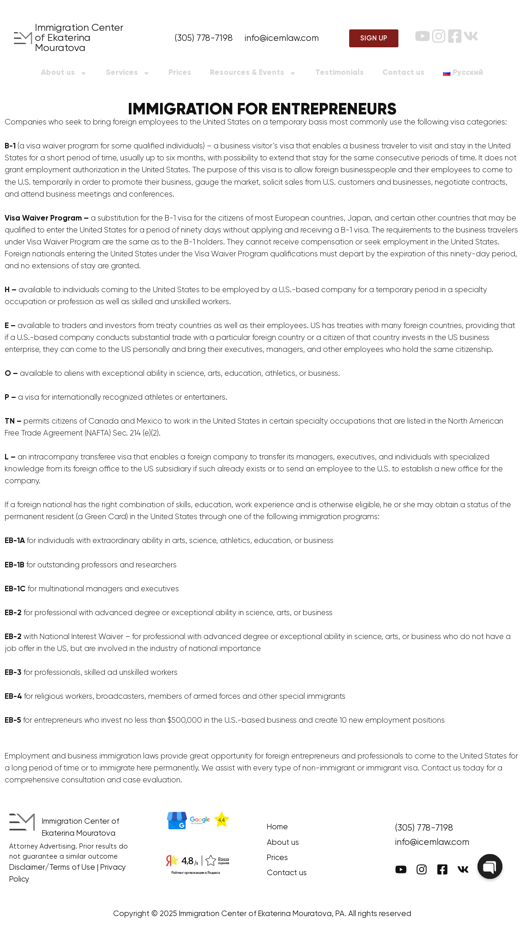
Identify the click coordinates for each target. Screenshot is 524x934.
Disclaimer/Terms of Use (52, 868)
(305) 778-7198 (204, 38)
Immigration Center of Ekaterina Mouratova (79, 38)
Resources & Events (253, 73)
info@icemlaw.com (282, 38)
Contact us (403, 73)
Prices (179, 73)
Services (128, 73)
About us (64, 73)
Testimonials (339, 73)
